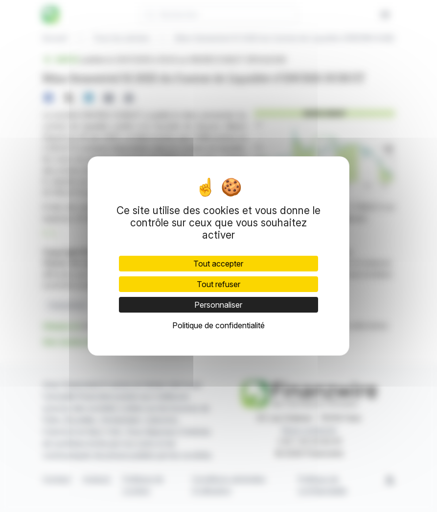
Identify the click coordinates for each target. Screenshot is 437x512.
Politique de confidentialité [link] (218, 325)
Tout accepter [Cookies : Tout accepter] (218, 263)
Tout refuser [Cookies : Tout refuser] (218, 284)
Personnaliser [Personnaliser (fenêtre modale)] (218, 305)
